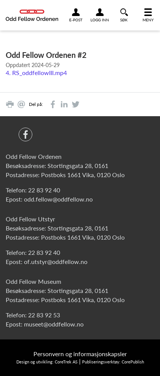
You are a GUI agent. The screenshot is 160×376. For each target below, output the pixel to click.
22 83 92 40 (44, 190)
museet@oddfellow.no (54, 324)
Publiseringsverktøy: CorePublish (113, 361)
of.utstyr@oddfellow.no (55, 261)
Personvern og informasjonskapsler (80, 353)
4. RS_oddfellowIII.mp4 (36, 72)
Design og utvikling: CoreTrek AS (47, 361)
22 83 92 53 (44, 314)
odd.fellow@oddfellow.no (58, 199)
